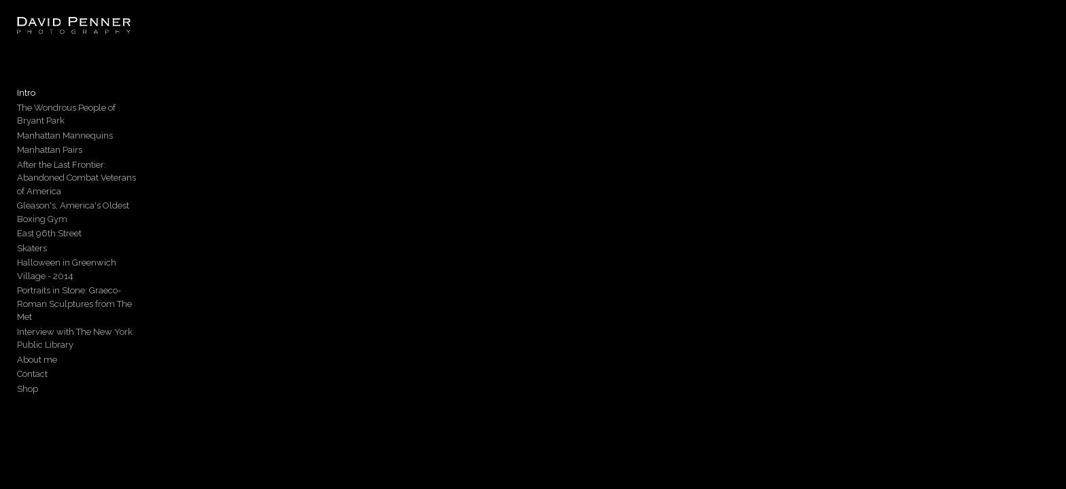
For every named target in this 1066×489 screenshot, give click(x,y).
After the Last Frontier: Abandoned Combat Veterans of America (103, 170)
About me (37, 292)
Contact (32, 307)
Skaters (32, 220)
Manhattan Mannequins (65, 134)
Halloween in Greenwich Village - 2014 (96, 235)
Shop (27, 321)
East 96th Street (49, 206)
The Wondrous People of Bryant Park (91, 120)
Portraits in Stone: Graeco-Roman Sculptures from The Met (118, 256)
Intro (26, 105)
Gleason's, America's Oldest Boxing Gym (99, 191)
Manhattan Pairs (49, 149)
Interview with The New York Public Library (104, 277)
